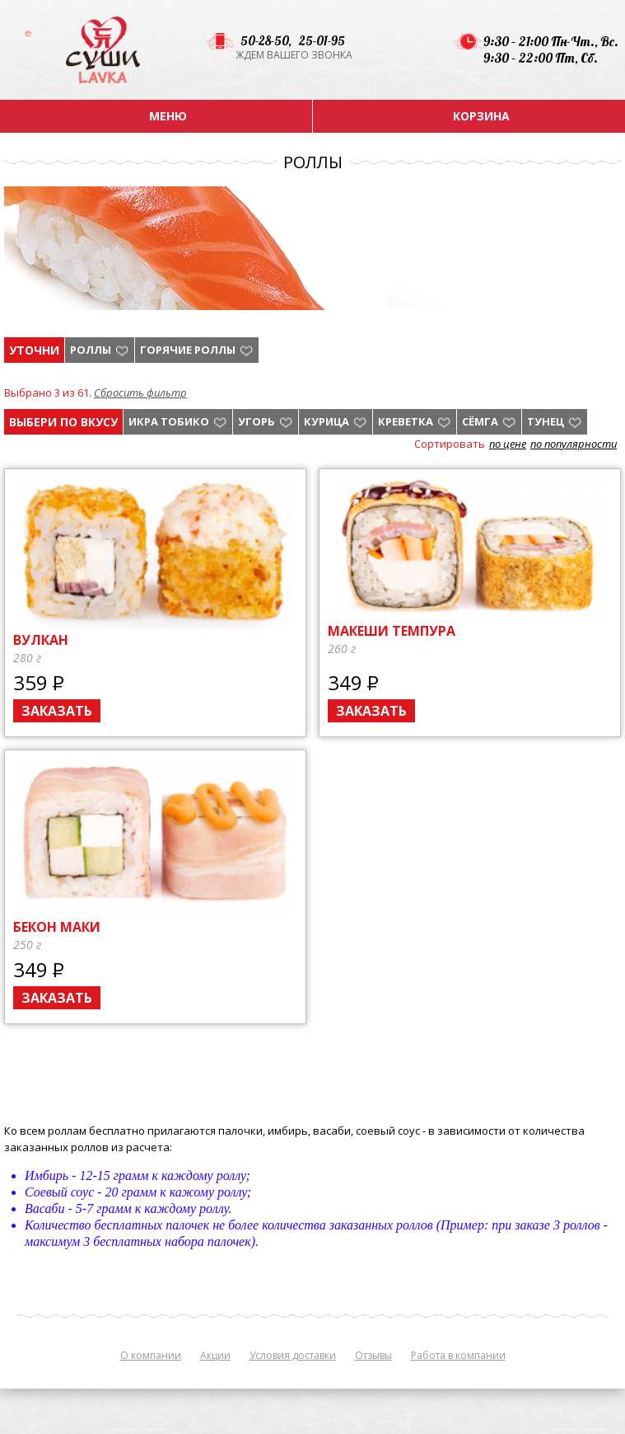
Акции (215, 1355)
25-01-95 (322, 41)
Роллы (90, 349)
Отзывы (373, 1355)
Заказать (56, 711)
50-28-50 (264, 41)
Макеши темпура (391, 631)
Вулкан (40, 640)
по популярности (573, 443)
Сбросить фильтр (140, 392)
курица (326, 421)
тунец (545, 421)
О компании (150, 1355)
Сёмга (480, 421)
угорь (256, 421)
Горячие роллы (188, 349)
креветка (405, 421)
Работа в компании (458, 1355)
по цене (507, 443)
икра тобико (168, 421)
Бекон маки (56, 927)
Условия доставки (293, 1355)
